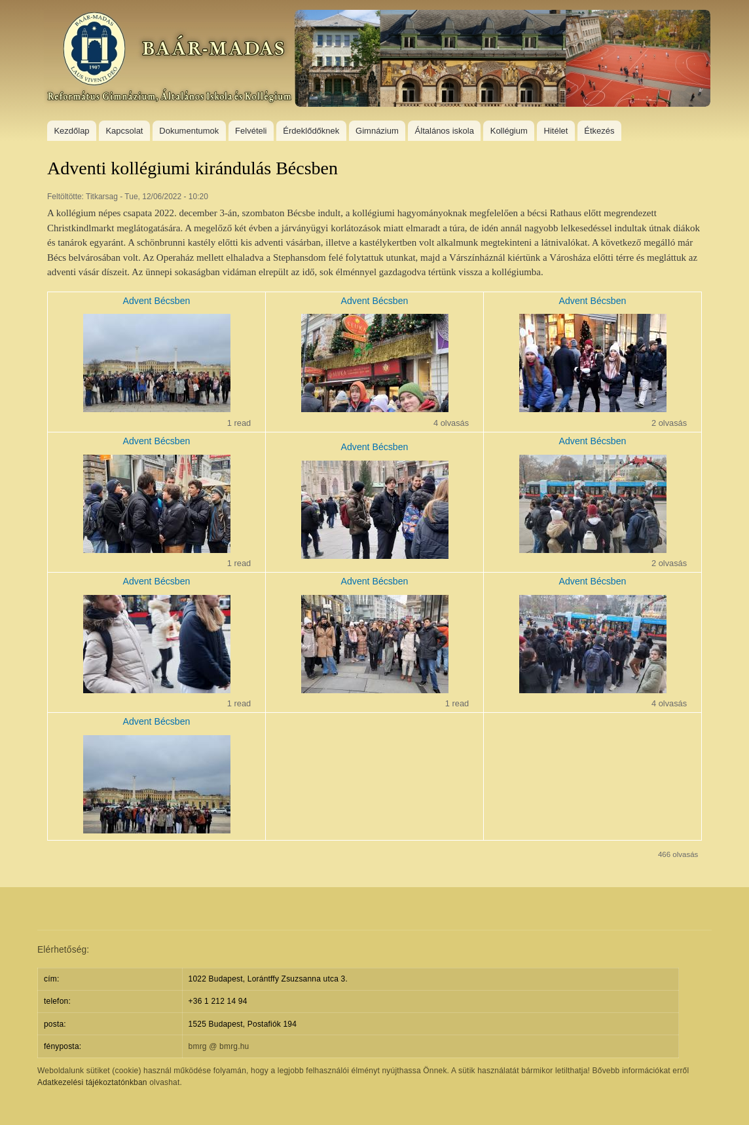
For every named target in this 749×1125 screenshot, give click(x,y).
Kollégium (509, 131)
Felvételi (250, 131)
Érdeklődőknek (311, 131)
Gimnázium (377, 131)
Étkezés (599, 131)
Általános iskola (444, 131)
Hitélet (556, 131)
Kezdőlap (71, 131)
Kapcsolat (124, 131)
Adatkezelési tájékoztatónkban (92, 1082)
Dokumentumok (189, 131)
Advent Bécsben (157, 301)
